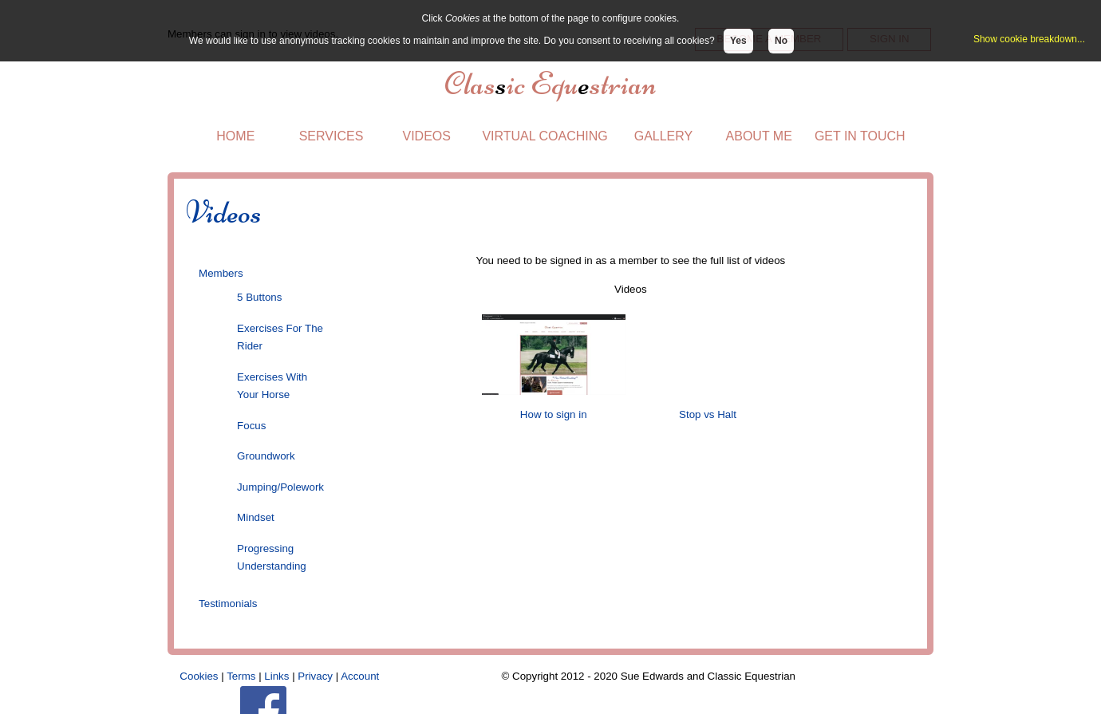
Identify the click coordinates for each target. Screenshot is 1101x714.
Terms (241, 676)
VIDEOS (426, 136)
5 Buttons (259, 297)
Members (221, 273)
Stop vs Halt (707, 414)
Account (360, 676)
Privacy (315, 676)
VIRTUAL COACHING (544, 136)
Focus (251, 426)
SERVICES (331, 136)
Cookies (199, 676)
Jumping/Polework (280, 487)
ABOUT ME (759, 136)
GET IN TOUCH (860, 136)
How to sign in (552, 414)
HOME (235, 136)
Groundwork (266, 456)
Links (276, 676)
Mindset (255, 517)
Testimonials (228, 603)
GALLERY (663, 136)
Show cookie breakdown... (1029, 39)
